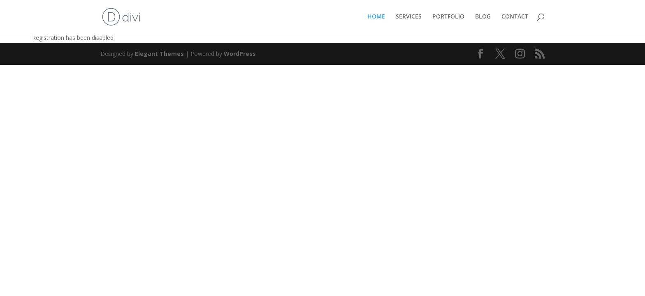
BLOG (483, 17)
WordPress (240, 54)
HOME (376, 17)
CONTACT (514, 17)
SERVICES (409, 17)
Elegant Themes (159, 54)
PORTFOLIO (448, 17)
